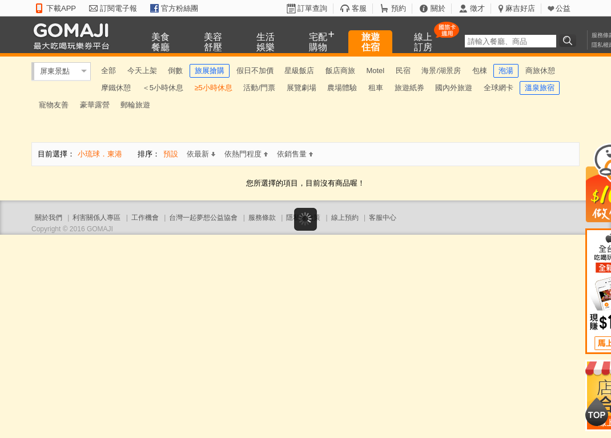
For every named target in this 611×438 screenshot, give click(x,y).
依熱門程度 (246, 154)
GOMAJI (74, 36)
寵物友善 (54, 105)
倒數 (175, 70)
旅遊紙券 (409, 87)
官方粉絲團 (179, 8)
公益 (563, 8)
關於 (438, 8)
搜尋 (569, 40)
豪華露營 (95, 105)
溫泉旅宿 (539, 87)
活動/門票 (259, 87)
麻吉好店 (520, 8)
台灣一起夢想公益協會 (203, 218)
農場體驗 (342, 87)
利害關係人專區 (96, 218)
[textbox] (510, 41)
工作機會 (145, 218)
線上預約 (345, 218)
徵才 (477, 8)
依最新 (201, 154)
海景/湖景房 (441, 70)
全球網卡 (498, 87)
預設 (170, 154)
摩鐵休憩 (116, 87)
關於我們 (48, 218)
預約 (398, 8)
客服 (359, 8)
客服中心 (382, 218)
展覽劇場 (301, 87)
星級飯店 (299, 70)
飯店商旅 (340, 70)
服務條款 (262, 218)
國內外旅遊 (453, 87)
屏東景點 (55, 71)
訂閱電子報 (118, 8)
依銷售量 (295, 154)
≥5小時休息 (213, 87)
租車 (375, 87)
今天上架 (142, 70)
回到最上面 (596, 412)
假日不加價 (255, 70)
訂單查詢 (312, 8)
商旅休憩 (540, 70)
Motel (375, 70)
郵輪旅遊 (135, 105)
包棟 (479, 70)
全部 (108, 70)
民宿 (403, 70)
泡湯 (506, 70)
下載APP (61, 8)
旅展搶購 (209, 70)
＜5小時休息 (162, 87)
